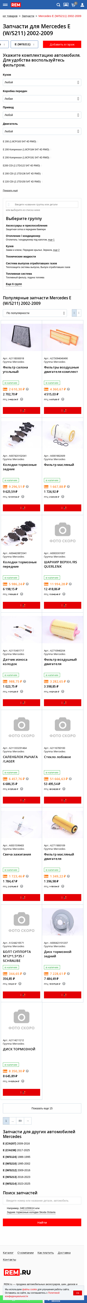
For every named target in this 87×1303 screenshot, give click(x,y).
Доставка (64, 1252)
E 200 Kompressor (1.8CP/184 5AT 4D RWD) (26, 149)
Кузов (7, 74)
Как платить (45, 1252)
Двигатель (10, 123)
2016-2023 (16, 1176)
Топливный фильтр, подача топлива (25, 277)
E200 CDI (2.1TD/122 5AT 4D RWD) (21, 165)
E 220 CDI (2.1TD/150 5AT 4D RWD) (22, 181)
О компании (25, 1252)
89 (20, 1120)
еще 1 (51, 239)
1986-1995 (16, 1156)
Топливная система (19, 273)
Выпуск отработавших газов (55, 267)
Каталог (8, 1252)
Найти (42, 1222)
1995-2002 (16, 1163)
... (13, 1120)
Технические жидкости (21, 256)
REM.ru (8, 1284)
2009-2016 (16, 1143)
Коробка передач (15, 91)
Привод (8, 107)
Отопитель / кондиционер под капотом (26, 239)
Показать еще (42, 1108)
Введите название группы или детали (36, 204)
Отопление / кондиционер (23, 235)
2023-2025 (16, 1183)
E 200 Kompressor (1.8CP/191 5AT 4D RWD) (26, 157)
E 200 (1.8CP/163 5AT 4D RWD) (19, 141)
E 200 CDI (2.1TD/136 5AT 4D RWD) (22, 173)
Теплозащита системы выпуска (22, 267)
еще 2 (56, 250)
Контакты (9, 1259)
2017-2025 (16, 1150)
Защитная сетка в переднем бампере (26, 229)
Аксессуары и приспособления (26, 225)
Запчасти (28, 16)
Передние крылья (32, 250)
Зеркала (47, 250)
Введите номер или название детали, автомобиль (37, 1200)
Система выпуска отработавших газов (31, 263)
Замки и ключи (14, 250)
